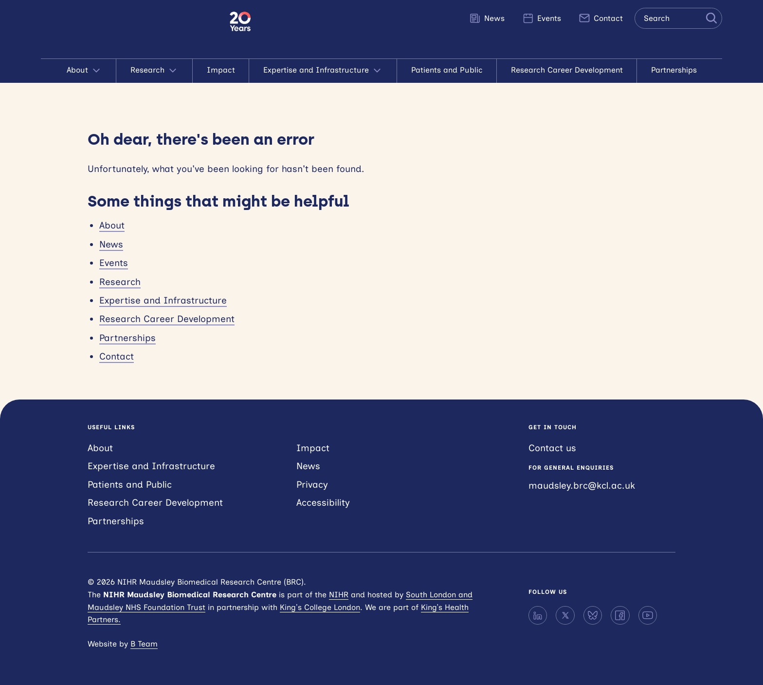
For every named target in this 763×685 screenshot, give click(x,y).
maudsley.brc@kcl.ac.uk (581, 485)
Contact (601, 18)
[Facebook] (620, 615)
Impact (221, 70)
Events (541, 18)
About (84, 70)
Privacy (312, 484)
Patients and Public (447, 70)
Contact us (552, 448)
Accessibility (323, 502)
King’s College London (320, 607)
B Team (144, 643)
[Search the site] (678, 18)
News (487, 18)
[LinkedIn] (537, 615)
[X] (565, 615)
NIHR (338, 594)
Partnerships (674, 70)
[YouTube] (647, 615)
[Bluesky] (592, 615)
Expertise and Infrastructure (323, 70)
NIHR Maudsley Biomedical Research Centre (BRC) (135, 29)
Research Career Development (567, 70)
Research (154, 70)
